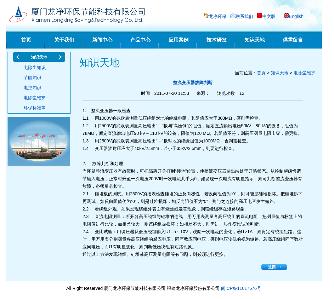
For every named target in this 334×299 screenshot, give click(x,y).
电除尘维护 (35, 97)
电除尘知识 (35, 67)
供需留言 (293, 40)
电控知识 (32, 87)
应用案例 (178, 40)
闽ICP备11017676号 (241, 288)
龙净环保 (217, 16)
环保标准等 (35, 107)
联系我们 (244, 16)
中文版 (268, 16)
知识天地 (255, 40)
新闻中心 (102, 40)
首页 (26, 40)
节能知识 (32, 77)
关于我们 (64, 40)
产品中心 (140, 40)
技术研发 (217, 40)
